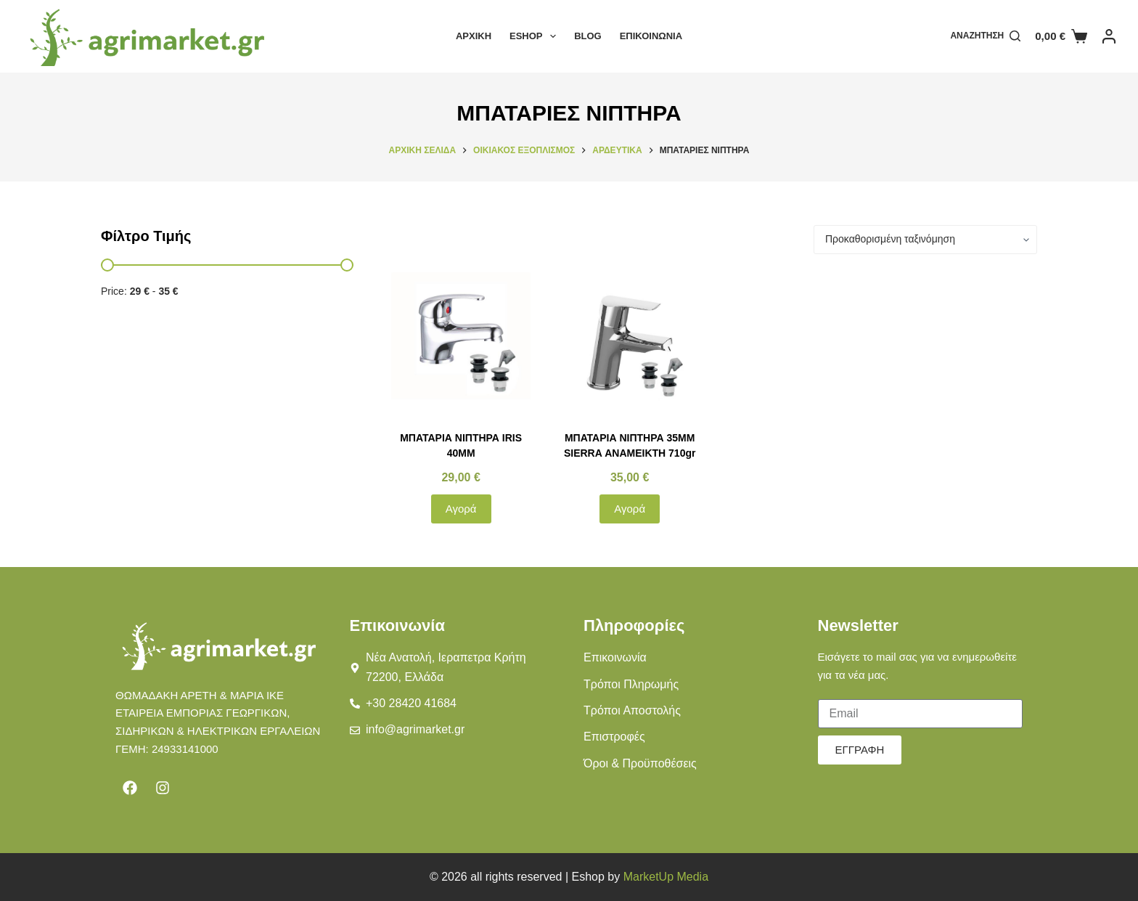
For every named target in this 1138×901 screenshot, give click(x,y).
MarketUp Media (665, 877)
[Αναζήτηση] (985, 36)
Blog (588, 35)
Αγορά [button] (461, 508)
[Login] (1109, 36)
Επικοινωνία (651, 35)
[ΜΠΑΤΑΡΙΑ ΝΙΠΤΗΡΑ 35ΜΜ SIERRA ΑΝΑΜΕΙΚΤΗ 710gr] (630, 342)
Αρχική (473, 35)
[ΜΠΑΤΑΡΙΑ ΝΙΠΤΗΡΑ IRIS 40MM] (461, 342)
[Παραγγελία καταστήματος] (925, 239)
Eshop (535, 36)
